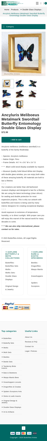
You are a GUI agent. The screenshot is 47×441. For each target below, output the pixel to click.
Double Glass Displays (11, 277)
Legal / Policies (31, 351)
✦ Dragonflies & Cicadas (11, 387)
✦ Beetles (5, 357)
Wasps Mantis (37, 269)
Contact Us (29, 346)
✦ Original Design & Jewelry (9, 402)
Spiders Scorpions (35, 284)
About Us (28, 337)
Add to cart (16, 140)
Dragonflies (36, 266)
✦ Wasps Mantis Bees (10, 377)
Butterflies (9, 263)
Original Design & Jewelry (11, 288)
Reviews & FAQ (31, 342)
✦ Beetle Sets (7, 362)
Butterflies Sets (11, 266)
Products (14, 10)
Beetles (34, 263)
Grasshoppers (37, 276)
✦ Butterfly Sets (8, 343)
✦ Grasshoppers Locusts (11, 382)
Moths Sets (10, 273)
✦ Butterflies (6, 338)
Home (6, 10)
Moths (8, 269)
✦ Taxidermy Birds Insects (9, 367)
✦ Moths (5, 348)
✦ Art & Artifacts (8, 412)
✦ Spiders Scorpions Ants (12, 391)
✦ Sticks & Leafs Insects (11, 396)
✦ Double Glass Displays (30, 10)
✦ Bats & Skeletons (9, 373)
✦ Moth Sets (6, 352)
